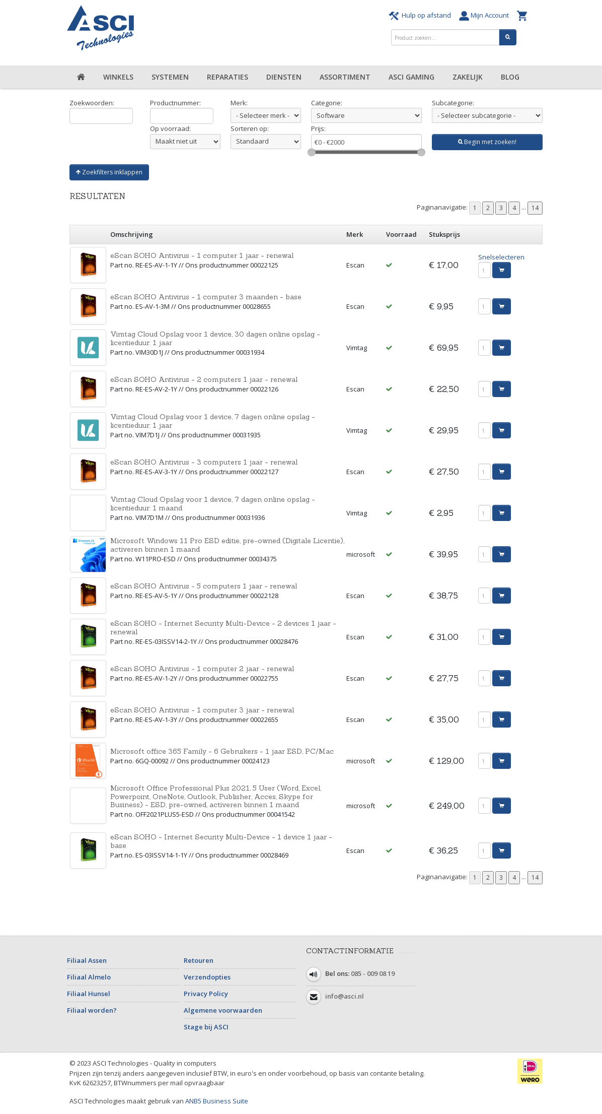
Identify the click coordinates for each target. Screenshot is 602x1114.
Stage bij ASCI (206, 1026)
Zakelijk (468, 77)
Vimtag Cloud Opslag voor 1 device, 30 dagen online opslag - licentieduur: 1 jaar (215, 338)
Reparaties (227, 77)
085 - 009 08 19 (373, 973)
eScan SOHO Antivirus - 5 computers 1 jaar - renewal (203, 586)
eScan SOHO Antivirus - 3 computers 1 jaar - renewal (203, 462)
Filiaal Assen (87, 960)
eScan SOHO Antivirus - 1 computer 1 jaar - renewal (201, 255)
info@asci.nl (344, 996)
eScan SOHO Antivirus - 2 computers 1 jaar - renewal (203, 379)
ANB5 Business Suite (216, 1100)
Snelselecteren (501, 256)
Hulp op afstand (421, 15)
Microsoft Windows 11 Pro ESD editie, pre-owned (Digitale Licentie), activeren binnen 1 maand (227, 545)
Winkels (118, 77)
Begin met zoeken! (487, 142)
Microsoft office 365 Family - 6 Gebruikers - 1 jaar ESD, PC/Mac (222, 751)
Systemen (170, 77)
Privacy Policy (206, 993)
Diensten (284, 77)
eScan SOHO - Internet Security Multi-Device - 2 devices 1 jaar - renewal (223, 627)
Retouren (198, 960)
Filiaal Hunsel (88, 993)
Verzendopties (207, 976)
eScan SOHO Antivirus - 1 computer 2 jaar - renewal (202, 668)
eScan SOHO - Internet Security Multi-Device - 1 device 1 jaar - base (221, 841)
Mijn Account (485, 15)
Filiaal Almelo (89, 976)
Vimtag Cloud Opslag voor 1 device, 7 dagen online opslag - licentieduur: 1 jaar (212, 421)
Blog (510, 77)
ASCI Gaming (411, 77)
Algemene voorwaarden (223, 1010)
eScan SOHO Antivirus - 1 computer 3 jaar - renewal (202, 709)
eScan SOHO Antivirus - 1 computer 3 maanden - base (206, 296)
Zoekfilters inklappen (109, 172)
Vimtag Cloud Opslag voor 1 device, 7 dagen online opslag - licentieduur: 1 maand (212, 503)
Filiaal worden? (92, 1010)
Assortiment (345, 77)
